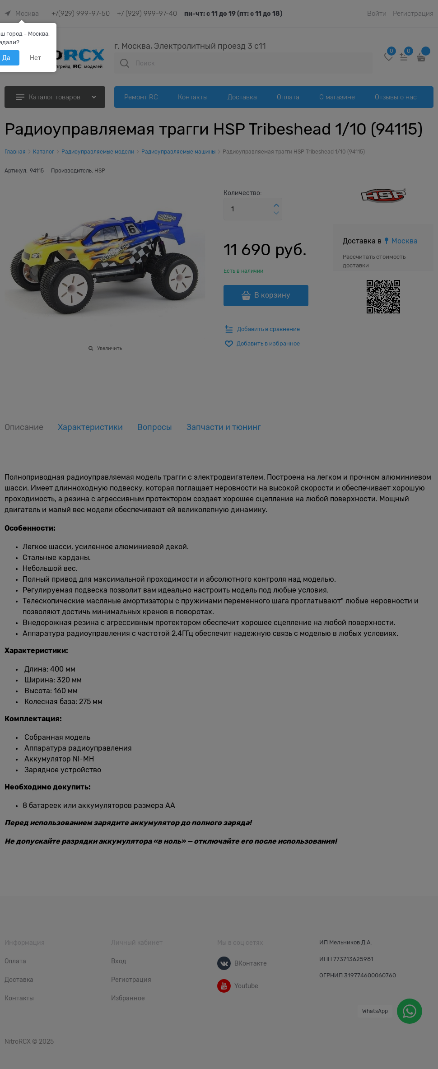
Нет (35, 57)
